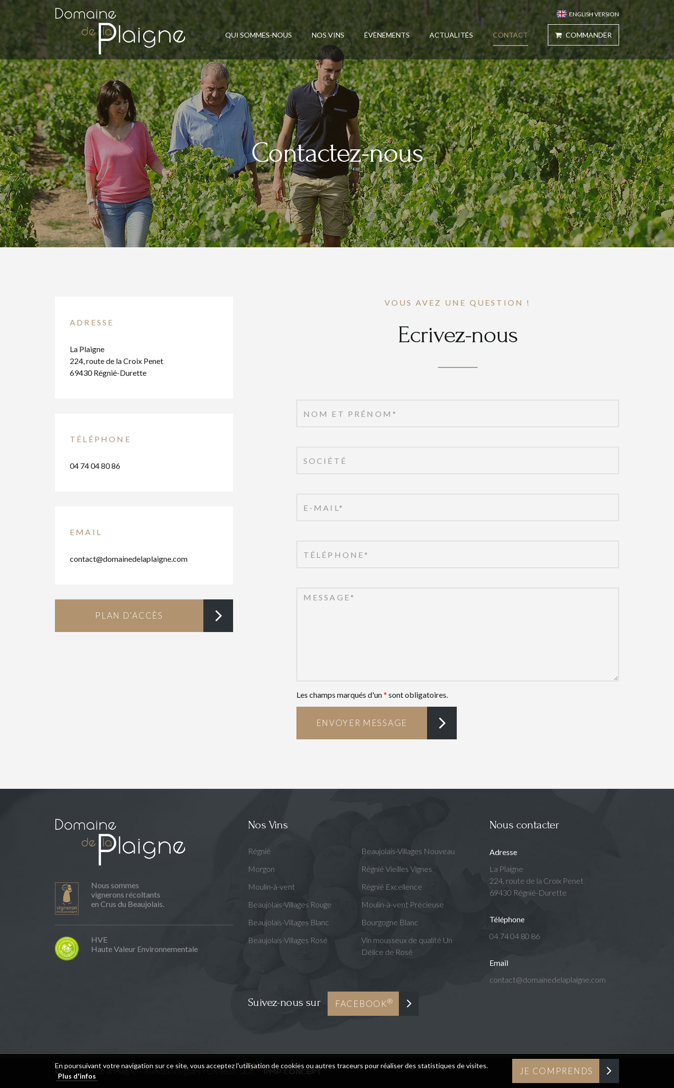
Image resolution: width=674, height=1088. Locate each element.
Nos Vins (328, 35)
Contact (510, 35)
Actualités (451, 35)
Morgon (261, 868)
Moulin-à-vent (271, 886)
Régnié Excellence (391, 886)
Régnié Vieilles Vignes (396, 868)
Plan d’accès (129, 615)
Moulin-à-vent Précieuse (402, 904)
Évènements (387, 35)
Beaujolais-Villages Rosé (288, 940)
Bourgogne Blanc (389, 922)
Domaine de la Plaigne (120, 30)
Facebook (364, 1003)
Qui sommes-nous (258, 35)
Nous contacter (524, 824)
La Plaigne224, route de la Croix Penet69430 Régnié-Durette (116, 360)
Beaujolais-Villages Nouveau (408, 851)
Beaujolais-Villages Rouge (290, 904)
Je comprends (556, 1071)
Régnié (259, 851)
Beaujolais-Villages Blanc (288, 922)
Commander (583, 35)
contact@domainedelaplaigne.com (129, 558)
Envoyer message (362, 723)
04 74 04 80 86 (95, 465)
